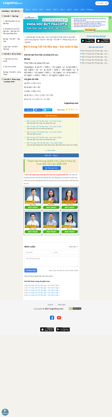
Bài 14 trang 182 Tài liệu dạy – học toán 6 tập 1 (42, 295)
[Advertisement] (96, 79)
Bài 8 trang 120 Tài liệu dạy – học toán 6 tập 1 (44, 132)
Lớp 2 (76, 9)
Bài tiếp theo (62, 115)
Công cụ (90, 9)
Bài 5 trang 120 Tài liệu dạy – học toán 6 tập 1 (51, 48)
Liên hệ (50, 305)
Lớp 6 (48, 9)
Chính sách (61, 305)
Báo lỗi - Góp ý (51, 155)
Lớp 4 (62, 9)
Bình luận (29, 110)
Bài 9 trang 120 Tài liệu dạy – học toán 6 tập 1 (44, 137)
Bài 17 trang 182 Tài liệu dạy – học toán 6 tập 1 (42, 288)
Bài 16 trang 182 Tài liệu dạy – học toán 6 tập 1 (42, 290)
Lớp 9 (27, 9)
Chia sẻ (38, 110)
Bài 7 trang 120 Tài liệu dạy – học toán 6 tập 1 (44, 126)
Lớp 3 (69, 9)
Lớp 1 (83, 9)
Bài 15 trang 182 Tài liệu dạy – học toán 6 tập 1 (42, 292)
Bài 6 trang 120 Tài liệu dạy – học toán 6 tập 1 (44, 121)
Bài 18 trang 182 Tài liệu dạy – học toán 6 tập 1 (42, 285)
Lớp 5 (55, 9)
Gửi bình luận (30, 270)
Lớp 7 (41, 9)
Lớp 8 (34, 9)
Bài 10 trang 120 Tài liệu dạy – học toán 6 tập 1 (44, 143)
